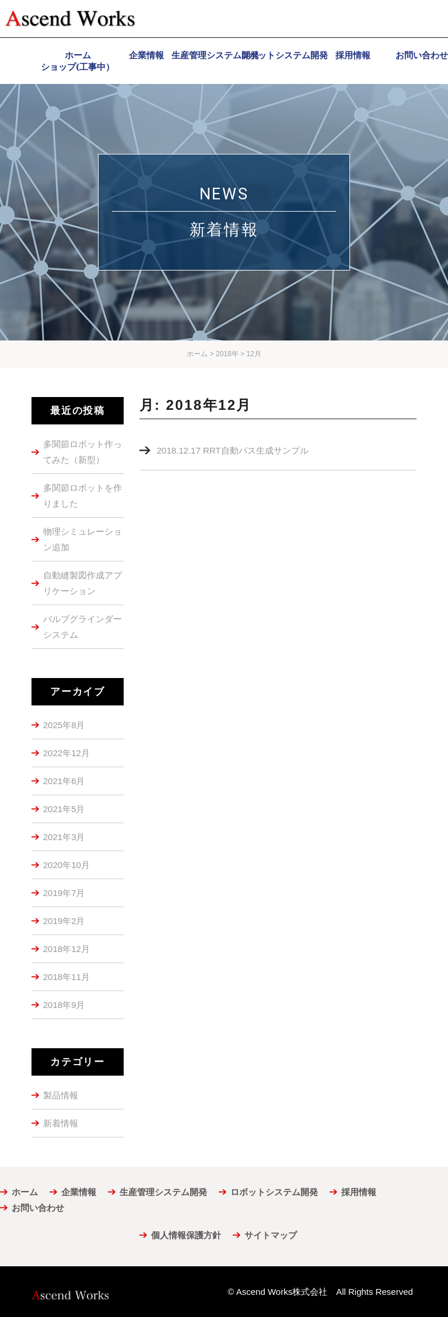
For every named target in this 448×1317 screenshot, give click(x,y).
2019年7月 (64, 893)
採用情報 (358, 1192)
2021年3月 (64, 837)
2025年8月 (64, 725)
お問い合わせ (38, 1208)
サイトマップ (270, 1235)
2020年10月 (66, 865)
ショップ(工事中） (77, 66)
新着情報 (60, 1123)
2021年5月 (64, 809)
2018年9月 (64, 1005)
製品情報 (60, 1095)
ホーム (25, 1192)
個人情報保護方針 (186, 1235)
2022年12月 (66, 753)
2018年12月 (66, 949)
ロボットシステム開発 (274, 1192)
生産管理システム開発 (163, 1192)
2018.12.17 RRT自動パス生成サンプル (233, 450)
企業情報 (78, 1192)
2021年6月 (64, 781)
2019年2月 (64, 921)
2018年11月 (66, 977)
